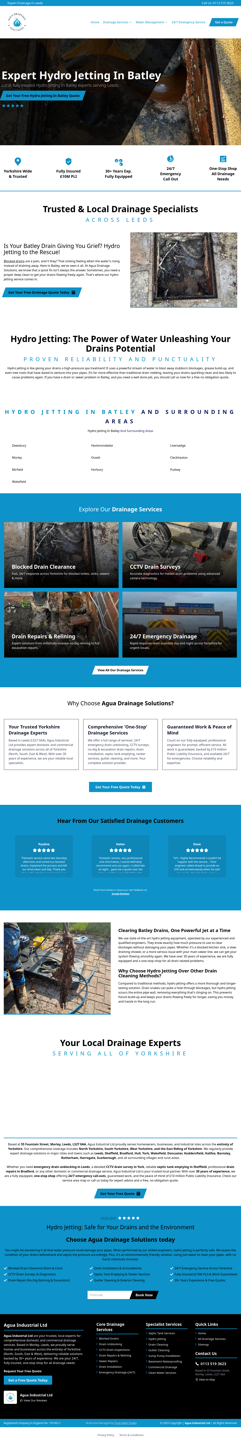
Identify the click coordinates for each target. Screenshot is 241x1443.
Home (95, 22)
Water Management (152, 22)
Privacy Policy (106, 1435)
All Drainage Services (212, 1339)
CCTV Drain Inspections (114, 1350)
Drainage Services (117, 22)
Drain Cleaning (158, 1344)
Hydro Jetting (157, 1339)
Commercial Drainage (163, 1367)
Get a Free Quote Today (28, 1380)
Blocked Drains (109, 1338)
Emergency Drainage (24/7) (117, 1372)
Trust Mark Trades (125, 1423)
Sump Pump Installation (164, 1356)
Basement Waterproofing (165, 1361)
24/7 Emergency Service (188, 22)
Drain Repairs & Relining (115, 1355)
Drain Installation (110, 1366)
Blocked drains (14, 261)
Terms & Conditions (131, 1435)
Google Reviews (120, 893)
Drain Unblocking (110, 1344)
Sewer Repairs (108, 1361)
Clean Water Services (162, 1373)
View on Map (205, 1379)
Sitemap (203, 1344)
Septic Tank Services (162, 1333)
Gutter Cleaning (159, 1350)
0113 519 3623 (210, 1363)
